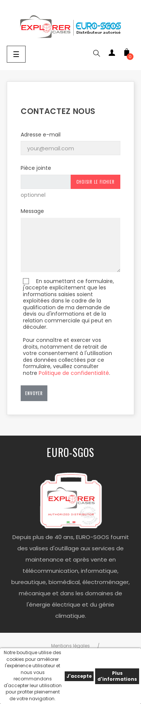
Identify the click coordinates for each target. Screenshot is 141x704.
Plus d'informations (117, 676)
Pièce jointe (36, 168)
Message (32, 211)
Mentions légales (70, 646)
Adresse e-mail (41, 134)
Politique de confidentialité (74, 373)
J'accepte (79, 676)
